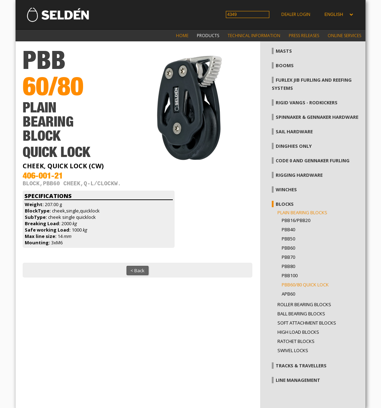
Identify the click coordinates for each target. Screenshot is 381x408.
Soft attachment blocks (306, 323)
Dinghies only (294, 146)
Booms (285, 65)
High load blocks (298, 332)
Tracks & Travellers (301, 365)
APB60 (288, 294)
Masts (284, 51)
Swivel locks (292, 350)
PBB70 (288, 257)
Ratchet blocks (296, 341)
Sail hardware (294, 131)
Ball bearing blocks (301, 313)
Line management (298, 380)
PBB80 (288, 266)
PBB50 (288, 238)
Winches (286, 189)
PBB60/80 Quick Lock (305, 284)
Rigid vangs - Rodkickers (307, 102)
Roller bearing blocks (304, 304)
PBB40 (288, 229)
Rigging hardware (299, 175)
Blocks (285, 204)
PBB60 (288, 248)
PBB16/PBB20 (296, 220)
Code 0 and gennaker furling (313, 160)
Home (182, 36)
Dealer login (295, 14)
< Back (137, 272)
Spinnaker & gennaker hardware (317, 117)
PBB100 (290, 275)
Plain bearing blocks (302, 212)
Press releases (304, 36)
